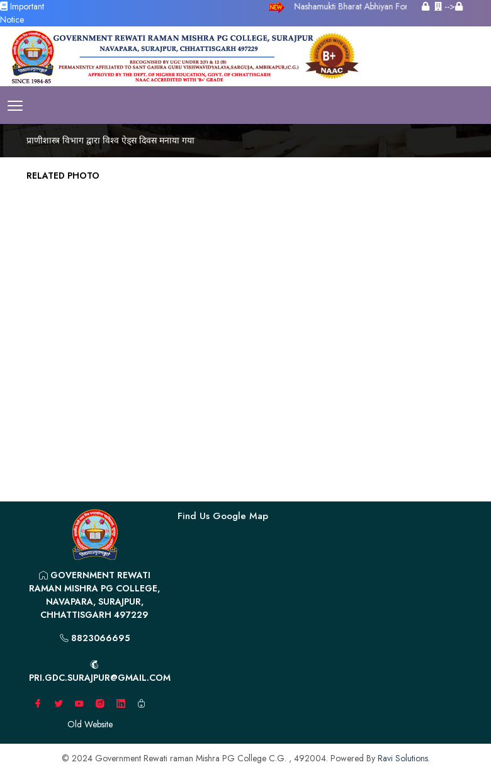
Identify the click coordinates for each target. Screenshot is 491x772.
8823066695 (95, 638)
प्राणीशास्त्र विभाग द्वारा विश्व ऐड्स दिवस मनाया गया (110, 140)
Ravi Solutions (403, 758)
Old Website (90, 724)
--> (448, 6)
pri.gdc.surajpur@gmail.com (98, 672)
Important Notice (22, 13)
